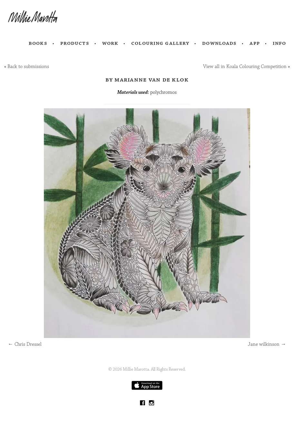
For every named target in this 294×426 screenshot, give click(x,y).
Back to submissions (28, 66)
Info (279, 43)
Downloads (219, 43)
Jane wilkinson (267, 344)
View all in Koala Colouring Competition (245, 66)
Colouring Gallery (160, 43)
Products (74, 43)
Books (38, 43)
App (255, 43)
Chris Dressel (25, 344)
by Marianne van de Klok (147, 79)
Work (110, 43)
